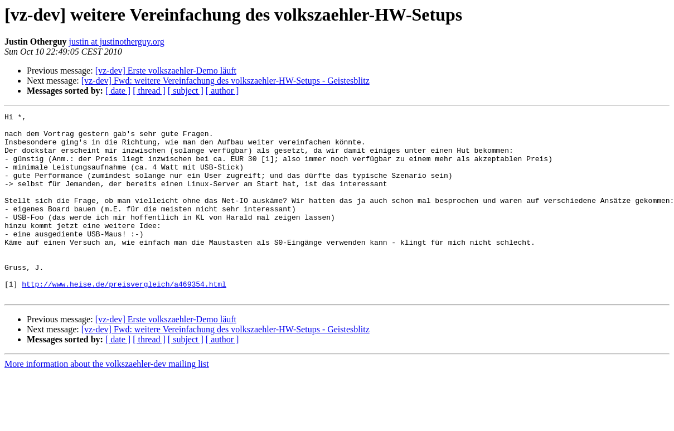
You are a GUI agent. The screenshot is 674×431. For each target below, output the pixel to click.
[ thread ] (149, 90)
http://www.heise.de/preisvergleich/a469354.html (124, 319)
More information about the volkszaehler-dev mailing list (106, 400)
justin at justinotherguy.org (116, 41)
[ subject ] (185, 90)
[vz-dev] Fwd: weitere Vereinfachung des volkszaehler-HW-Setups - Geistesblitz (225, 80)
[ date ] (117, 90)
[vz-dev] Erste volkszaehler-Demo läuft (165, 70)
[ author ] (222, 90)
